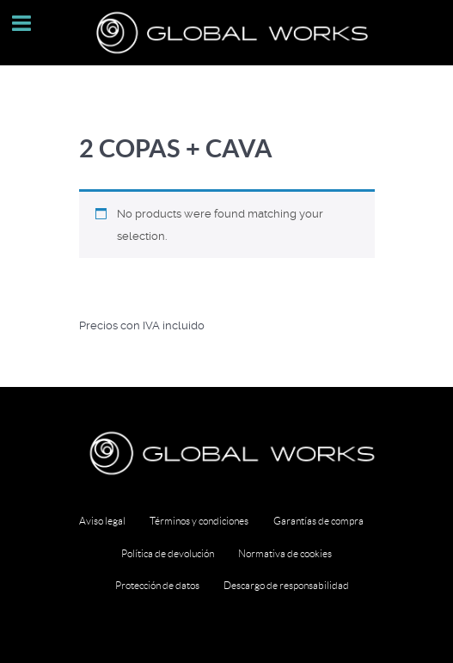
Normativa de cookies (285, 553)
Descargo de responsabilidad (286, 585)
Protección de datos (157, 585)
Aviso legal (102, 520)
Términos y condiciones (199, 520)
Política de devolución (167, 553)
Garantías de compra (318, 520)
